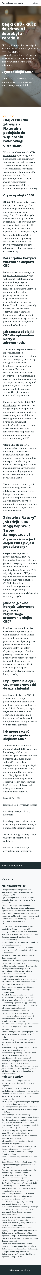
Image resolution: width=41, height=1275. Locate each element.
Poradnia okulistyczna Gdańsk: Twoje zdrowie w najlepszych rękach (17, 1176)
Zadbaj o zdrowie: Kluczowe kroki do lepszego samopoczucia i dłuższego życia (19, 1244)
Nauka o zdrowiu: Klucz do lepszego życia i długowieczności (19, 956)
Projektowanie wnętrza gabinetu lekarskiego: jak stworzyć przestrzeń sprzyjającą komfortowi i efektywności (18, 1013)
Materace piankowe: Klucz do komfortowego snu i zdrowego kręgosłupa (20, 977)
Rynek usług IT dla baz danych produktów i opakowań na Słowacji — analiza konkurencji (20, 914)
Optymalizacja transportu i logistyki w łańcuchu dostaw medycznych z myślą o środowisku (18, 900)
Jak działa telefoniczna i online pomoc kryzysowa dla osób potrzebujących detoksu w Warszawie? (20, 950)
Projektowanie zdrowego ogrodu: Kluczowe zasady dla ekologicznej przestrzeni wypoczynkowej (20, 1026)
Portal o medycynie (12, 3)
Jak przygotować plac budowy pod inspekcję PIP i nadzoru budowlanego (20, 1102)
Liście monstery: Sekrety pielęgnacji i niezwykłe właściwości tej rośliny (17, 1131)
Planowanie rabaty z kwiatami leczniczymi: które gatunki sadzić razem (19, 1048)
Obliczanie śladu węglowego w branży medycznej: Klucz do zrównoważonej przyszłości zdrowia (17, 1212)
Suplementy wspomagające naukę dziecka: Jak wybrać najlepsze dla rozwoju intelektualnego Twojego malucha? (19, 1055)
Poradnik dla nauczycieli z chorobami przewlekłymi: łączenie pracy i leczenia (18, 996)
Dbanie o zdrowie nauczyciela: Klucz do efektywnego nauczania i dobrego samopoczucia (18, 989)
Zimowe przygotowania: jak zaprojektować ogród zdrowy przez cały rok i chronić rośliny (20, 1034)
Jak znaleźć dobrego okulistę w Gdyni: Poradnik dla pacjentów (17, 1142)
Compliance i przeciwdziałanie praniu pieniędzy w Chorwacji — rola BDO (17, 927)
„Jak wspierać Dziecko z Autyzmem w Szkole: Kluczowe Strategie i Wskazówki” (20, 1126)
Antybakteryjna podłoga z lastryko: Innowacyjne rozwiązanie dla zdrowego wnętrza (18, 1083)
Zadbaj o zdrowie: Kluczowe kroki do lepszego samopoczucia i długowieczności (19, 1229)
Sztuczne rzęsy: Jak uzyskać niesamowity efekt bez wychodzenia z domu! (19, 1171)
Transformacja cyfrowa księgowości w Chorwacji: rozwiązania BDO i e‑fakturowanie (18, 921)
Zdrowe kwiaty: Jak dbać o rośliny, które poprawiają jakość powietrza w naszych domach (18, 1042)
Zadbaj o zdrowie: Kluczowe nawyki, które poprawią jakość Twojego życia (19, 1218)
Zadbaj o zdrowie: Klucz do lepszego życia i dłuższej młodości (20, 1239)
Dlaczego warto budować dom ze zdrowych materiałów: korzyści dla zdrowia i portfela (20, 933)
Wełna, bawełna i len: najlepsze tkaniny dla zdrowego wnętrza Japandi (19, 1006)
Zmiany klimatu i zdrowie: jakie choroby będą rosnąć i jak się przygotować (20, 962)
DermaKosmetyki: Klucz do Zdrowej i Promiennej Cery (17, 1152)
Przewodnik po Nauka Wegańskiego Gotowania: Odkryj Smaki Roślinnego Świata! (20, 1116)
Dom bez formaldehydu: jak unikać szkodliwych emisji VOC (16, 938)
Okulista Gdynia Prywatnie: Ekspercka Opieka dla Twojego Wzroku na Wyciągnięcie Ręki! (20, 1181)
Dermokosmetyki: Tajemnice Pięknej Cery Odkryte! (19, 1158)
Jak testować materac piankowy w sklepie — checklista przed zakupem (20, 983)
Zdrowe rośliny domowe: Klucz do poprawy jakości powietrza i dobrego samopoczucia (20, 1067)
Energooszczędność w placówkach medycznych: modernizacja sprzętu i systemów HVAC (17, 892)
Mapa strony (8, 879)
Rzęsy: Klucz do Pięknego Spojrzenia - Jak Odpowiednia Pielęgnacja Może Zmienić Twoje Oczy (19, 1164)
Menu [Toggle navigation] (35, 3)
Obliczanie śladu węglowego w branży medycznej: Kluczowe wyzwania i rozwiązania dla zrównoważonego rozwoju (20, 1204)
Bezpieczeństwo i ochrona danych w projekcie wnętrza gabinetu (17, 1019)
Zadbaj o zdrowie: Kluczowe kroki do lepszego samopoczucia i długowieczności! (20, 1234)
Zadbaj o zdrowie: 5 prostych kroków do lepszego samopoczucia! (18, 1255)
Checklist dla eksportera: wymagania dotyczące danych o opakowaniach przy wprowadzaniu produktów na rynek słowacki (20, 908)
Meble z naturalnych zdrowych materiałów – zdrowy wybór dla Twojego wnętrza (20, 967)
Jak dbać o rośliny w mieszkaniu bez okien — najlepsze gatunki (20, 1072)
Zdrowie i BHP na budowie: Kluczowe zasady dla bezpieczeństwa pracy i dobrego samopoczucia (20, 1096)
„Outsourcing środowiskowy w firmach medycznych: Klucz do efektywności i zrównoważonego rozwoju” (18, 1196)
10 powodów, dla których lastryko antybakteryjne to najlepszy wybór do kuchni (20, 1089)
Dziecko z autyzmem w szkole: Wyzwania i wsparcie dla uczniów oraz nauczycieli (19, 1121)
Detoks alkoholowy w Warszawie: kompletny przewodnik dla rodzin (20, 943)
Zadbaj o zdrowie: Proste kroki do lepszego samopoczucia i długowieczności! (20, 1250)
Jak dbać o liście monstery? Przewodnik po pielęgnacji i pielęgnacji (19, 1137)
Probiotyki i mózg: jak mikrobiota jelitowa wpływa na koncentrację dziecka (19, 1061)
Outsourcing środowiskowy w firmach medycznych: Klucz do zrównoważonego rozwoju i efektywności (19, 1188)
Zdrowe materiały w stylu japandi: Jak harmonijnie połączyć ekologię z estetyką (19, 1001)
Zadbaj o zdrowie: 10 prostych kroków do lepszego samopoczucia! (19, 1223)
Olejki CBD (8, 116)
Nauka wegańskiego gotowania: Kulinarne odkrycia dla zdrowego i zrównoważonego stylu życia (19, 1109)
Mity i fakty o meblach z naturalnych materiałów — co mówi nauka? (17, 972)
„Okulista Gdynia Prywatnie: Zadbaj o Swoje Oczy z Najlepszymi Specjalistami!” (20, 1147)
